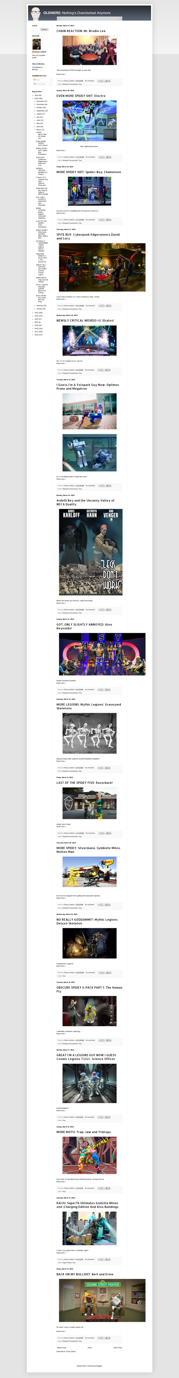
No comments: (90, 81)
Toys (80, 84)
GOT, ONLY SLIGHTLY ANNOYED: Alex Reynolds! (41, 201)
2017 (37, 332)
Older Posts (117, 1348)
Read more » (61, 74)
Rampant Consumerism (70, 84)
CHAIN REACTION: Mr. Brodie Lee (81, 31)
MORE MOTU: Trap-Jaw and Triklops (83, 1132)
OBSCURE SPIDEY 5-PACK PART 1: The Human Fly (41, 258)
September (40, 111)
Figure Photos (67, 1262)
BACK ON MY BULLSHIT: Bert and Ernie (84, 1274)
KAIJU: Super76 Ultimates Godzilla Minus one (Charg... (42, 289)
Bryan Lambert (40, 52)
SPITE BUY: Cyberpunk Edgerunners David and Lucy (41, 161)
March (38, 130)
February (39, 306)
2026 (37, 95)
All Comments (40, 84)
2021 (37, 322)
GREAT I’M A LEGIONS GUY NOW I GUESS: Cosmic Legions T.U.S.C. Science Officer (86, 1057)
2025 (37, 98)
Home (90, 1348)
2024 (37, 313)
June (38, 120)
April (38, 127)
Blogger (99, 1366)
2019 (37, 325)
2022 (37, 319)
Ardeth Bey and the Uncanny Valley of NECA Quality (42, 191)
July (38, 117)
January (39, 309)
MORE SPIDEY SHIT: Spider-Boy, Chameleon (88, 172)
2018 (37, 329)
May (38, 123)
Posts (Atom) (71, 1351)
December (40, 101)
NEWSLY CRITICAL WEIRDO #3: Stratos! (85, 320)
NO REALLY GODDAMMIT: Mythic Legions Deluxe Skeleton (42, 246)
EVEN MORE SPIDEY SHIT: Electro (81, 96)
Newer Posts (61, 1348)
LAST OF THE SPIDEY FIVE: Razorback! (84, 782)
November (40, 104)
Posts (37, 80)
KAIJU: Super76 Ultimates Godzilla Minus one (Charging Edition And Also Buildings (87, 1205)
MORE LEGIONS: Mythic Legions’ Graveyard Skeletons (41, 213)
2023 (37, 316)
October (39, 107)
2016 (37, 335)
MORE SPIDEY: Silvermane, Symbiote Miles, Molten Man (42, 234)
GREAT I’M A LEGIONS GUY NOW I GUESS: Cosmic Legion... (41, 270)
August (39, 114)
